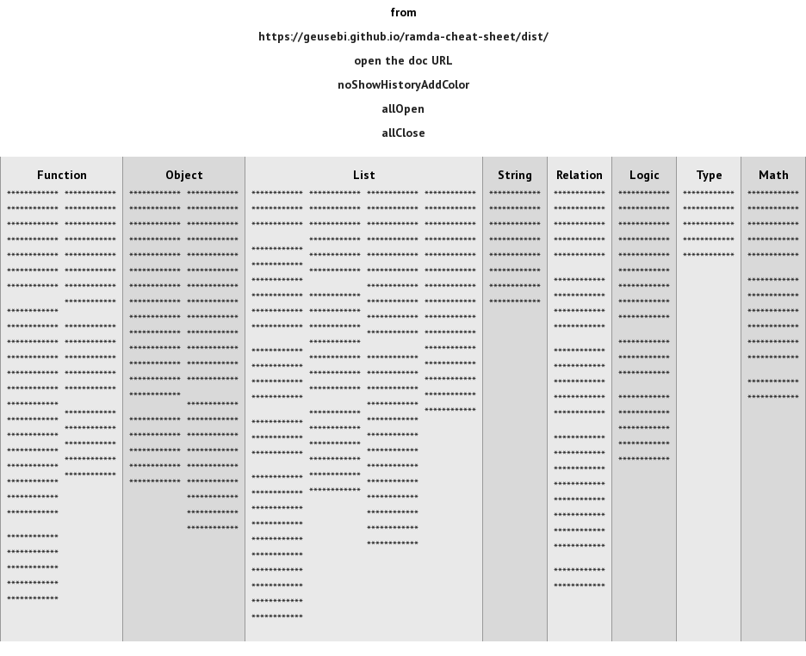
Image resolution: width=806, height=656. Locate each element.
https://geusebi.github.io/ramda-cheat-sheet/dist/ (403, 36)
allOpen (403, 108)
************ (33, 194)
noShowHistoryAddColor (403, 84)
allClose (403, 132)
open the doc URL (403, 60)
